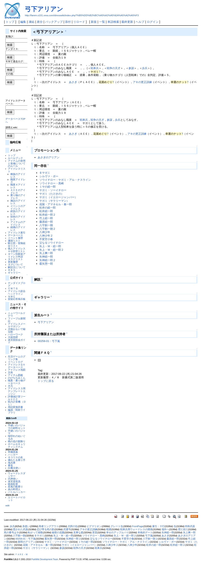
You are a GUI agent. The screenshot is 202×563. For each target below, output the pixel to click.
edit (7, 505)
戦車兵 (95, 68)
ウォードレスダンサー (16, 474)
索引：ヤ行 (158, 526)
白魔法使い (14, 468)
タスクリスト (15, 259)
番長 (10, 465)
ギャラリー (14, 272)
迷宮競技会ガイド (16, 341)
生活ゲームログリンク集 (16, 357)
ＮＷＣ (11, 296)
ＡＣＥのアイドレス (17, 191)
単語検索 (113, 21)
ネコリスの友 (15, 457)
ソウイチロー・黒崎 (51, 183)
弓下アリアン (44, 9)
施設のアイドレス (17, 202)
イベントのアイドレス (17, 207)
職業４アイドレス (17, 186)
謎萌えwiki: (11, 127)
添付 (68, 21)
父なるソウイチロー (51, 242)
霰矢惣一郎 (46, 263)
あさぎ (73, 82)
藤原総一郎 (46, 221)
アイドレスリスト (16, 170)
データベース (15, 235)
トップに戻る (46, 380)
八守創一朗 (46, 225)
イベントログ (15, 361)
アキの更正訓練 (142, 82)
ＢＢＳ (11, 270)
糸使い (26, 526)
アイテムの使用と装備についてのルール (16, 163)
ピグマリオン (94, 526)
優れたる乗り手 (16, 460)
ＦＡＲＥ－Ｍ (21, 554)
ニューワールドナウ (16, 314)
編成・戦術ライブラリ (16, 411)
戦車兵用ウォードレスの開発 (136, 529)
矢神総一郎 (46, 256)
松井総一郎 (46, 211)
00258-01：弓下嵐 (49, 341)
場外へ (165, 529)
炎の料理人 (14, 489)
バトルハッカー (16, 492)
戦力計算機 (14, 401)
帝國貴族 (13, 452)
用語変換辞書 (15, 407)
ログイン (152, 21)
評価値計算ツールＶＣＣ (16, 398)
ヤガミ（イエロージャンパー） (58, 197)
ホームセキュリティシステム (16, 445)
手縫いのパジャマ (16, 432)
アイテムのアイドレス (17, 223)
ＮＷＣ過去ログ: (14, 61)
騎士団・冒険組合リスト (16, 244)
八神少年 (44, 232)
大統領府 (13, 337)
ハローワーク (15, 334)
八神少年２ (46, 235)
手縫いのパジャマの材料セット (16, 426)
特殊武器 (190, 526)
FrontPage (137, 526)
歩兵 (144, 68)
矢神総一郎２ (47, 260)
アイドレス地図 (16, 369)
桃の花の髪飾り (16, 441)
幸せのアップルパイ (117, 532)
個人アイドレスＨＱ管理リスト (16, 250)
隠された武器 (20, 529)
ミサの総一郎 (47, 186)
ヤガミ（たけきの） (51, 193)
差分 (40, 21)
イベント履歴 (15, 238)
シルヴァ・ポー (48, 176)
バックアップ (54, 21)
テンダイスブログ (16, 284)
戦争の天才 (113, 68)
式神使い (13, 478)
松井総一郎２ (47, 214)
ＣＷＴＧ (13, 288)
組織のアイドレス (17, 228)
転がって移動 (35, 532)
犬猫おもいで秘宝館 (16, 330)
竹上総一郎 (46, 218)
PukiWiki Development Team (44, 559)
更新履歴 (13, 261)
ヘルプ (140, 21)
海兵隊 (11, 462)
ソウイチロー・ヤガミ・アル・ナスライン (65, 179)
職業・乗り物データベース (16, 382)
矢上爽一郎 (46, 253)
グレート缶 (117, 526)
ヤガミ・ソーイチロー (52, 190)
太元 (10, 385)
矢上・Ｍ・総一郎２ (51, 249)
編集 (23, 21)
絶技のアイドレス (17, 212)
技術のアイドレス (17, 218)
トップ (10, 21)
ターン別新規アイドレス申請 (16, 255)
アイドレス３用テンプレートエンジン (16, 391)
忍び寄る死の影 (45, 529)
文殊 (10, 372)
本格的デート (145, 532)
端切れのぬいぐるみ (16, 437)
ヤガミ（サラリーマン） (54, 200)
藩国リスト (14, 240)
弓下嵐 (149, 535)
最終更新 (127, 21)
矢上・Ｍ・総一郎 (50, 246)
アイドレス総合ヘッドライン (16, 292)
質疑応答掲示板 (16, 299)
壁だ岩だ (183, 529)
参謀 (131, 68)
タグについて (15, 264)
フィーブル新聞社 (16, 319)
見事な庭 (78, 532)
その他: (9, 73)
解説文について (16, 267)
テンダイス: (12, 49)
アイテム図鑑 (15, 375)
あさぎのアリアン (48, 157)
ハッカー (13, 454)
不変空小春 (46, 239)
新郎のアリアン (26, 542)
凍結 (31, 21)
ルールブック (15, 158)
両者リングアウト (49, 526)
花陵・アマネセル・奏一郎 (55, 204)
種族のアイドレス (17, 175)
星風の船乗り (15, 486)
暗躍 (108, 529)
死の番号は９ (11, 532)
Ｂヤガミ (44, 172)
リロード (79, 21)
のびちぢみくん (16, 377)
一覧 (102, 21)
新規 (94, 21)
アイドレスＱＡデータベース (16, 366)
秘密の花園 (58, 532)
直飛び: (9, 36)
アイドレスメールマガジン (16, 325)
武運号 (67, 529)
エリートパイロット (16, 498)
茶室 (94, 532)
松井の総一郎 (47, 207)
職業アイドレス (17, 180)
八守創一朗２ (47, 228)
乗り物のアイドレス (17, 196)
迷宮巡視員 (14, 481)
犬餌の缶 (73, 526)
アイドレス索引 (16, 232)
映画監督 (13, 484)
